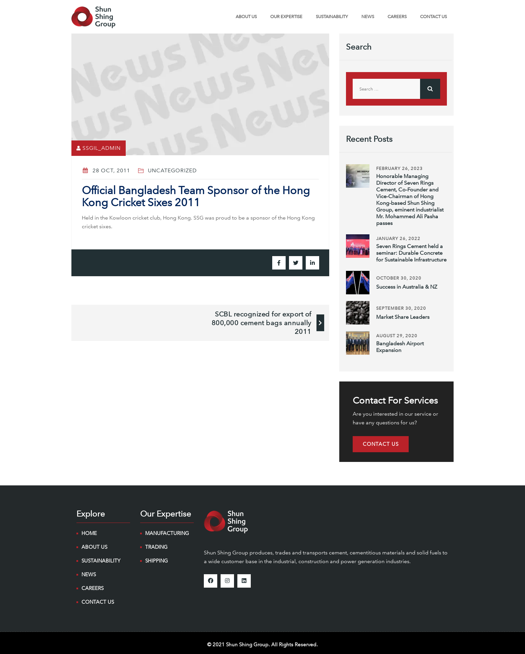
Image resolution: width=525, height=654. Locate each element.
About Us (246, 16)
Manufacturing (167, 533)
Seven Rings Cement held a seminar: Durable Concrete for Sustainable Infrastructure (411, 253)
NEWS (367, 16)
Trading (156, 547)
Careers (397, 16)
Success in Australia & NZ (406, 287)
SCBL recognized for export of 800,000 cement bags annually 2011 (261, 323)
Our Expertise (286, 16)
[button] (381, 444)
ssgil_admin (101, 148)
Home (89, 533)
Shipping (156, 561)
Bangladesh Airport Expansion (400, 346)
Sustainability (332, 16)
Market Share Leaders (402, 317)
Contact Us (433, 16)
